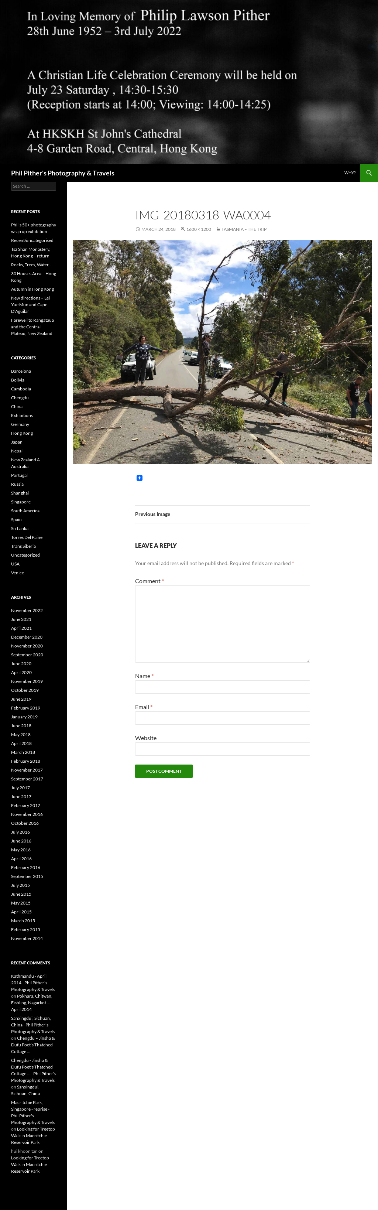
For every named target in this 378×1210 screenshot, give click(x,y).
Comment (149, 580)
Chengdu (20, 397)
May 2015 (21, 903)
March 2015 (23, 920)
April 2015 (21, 912)
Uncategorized (25, 555)
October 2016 (25, 823)
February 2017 (25, 805)
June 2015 (21, 894)
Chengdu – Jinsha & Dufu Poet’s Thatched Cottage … (33, 1044)
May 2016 (21, 849)
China (17, 406)
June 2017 (21, 796)
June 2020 (21, 663)
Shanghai (20, 493)
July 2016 (20, 832)
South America (25, 510)
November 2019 (27, 681)
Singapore (21, 502)
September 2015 (27, 876)
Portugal (19, 475)
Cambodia (21, 389)
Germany (20, 424)
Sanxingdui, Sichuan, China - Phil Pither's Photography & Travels (33, 1024)
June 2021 (21, 619)
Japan (17, 442)
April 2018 (21, 743)
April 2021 (21, 628)
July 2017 (20, 787)
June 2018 (21, 725)
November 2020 (27, 646)
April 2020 (21, 672)
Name (144, 675)
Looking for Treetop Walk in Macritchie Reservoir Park (33, 1135)
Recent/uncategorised (32, 240)
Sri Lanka (19, 528)
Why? (349, 172)
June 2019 (21, 699)
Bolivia (17, 380)
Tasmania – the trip (244, 229)
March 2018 (23, 752)
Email (143, 706)
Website (146, 737)
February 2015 (25, 929)
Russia (17, 484)
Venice (17, 572)
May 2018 (21, 734)
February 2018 (25, 761)
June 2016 (21, 841)
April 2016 (21, 858)
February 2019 (25, 708)
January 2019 (24, 716)
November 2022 (27, 610)
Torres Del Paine (26, 537)
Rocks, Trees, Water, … (32, 264)
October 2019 (25, 690)
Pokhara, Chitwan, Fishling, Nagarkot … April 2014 (31, 1002)
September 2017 (27, 779)
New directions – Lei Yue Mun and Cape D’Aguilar (30, 304)
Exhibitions (22, 415)
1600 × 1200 (198, 229)
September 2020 (27, 654)
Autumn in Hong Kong (32, 289)
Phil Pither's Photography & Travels (62, 173)
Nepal (17, 451)
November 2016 (27, 814)
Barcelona (21, 371)
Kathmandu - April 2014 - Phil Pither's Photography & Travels (33, 982)
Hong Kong (22, 433)
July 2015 (20, 885)
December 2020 (26, 637)
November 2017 (27, 770)
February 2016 (25, 867)
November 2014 (27, 938)
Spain (16, 519)
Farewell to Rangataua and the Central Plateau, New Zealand (32, 326)
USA (15, 564)
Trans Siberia (23, 546)
